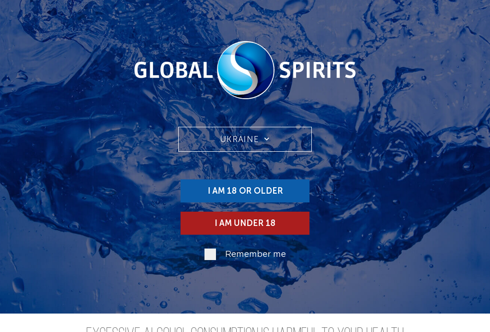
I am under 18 (245, 223)
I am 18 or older (245, 191)
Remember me (255, 254)
